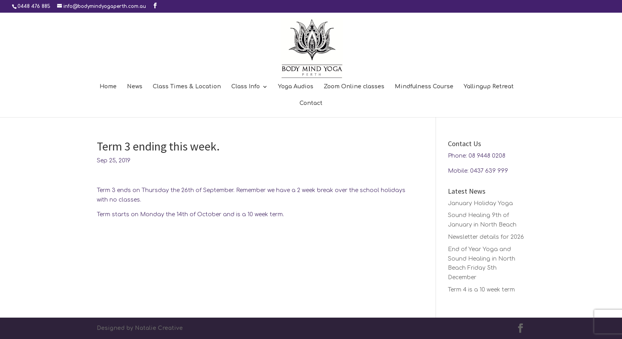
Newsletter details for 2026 (486, 237)
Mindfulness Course (424, 87)
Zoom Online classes (354, 87)
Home (108, 87)
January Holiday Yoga (480, 203)
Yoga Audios (295, 87)
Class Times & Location (187, 87)
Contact (311, 103)
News (134, 87)
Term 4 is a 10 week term (481, 290)
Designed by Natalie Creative (140, 328)
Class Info (245, 87)
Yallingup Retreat (489, 87)
